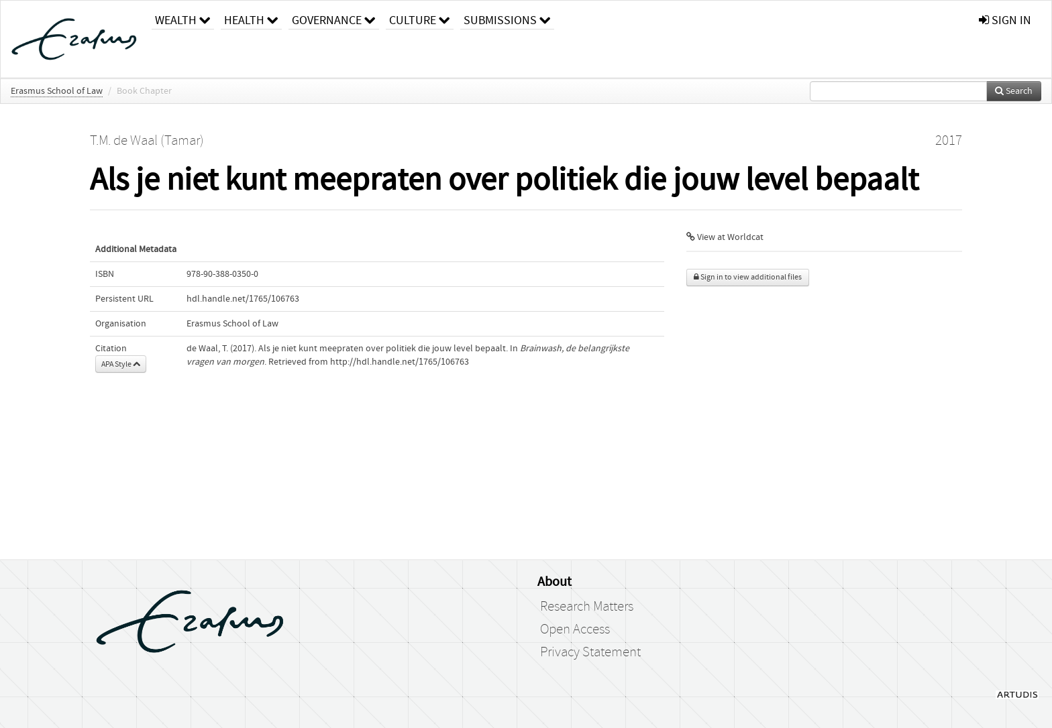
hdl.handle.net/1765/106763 (243, 299)
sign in (1005, 20)
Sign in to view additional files (748, 277)
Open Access (575, 629)
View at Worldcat (725, 237)
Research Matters (586, 607)
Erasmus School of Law (57, 91)
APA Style (120, 364)
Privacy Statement (590, 652)
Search (1014, 91)
